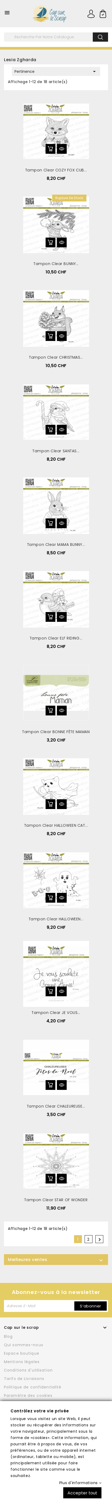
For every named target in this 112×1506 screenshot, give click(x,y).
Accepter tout (82, 1493)
